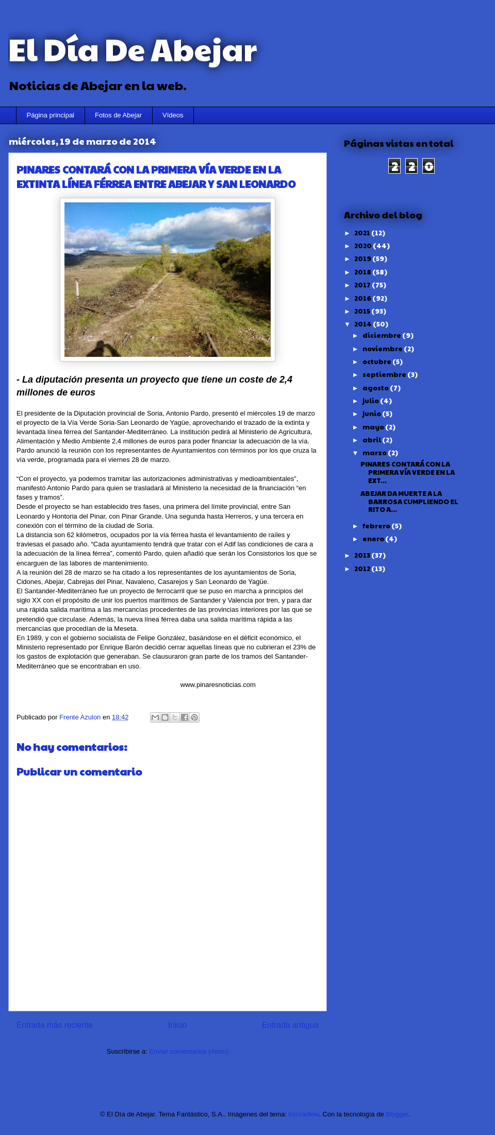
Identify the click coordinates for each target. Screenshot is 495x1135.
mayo (373, 427)
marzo (375, 452)
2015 (362, 311)
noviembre (383, 348)
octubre (377, 361)
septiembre (384, 374)
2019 (363, 258)
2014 (363, 324)
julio (371, 400)
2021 (362, 232)
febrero (376, 525)
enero (373, 538)
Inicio (177, 1025)
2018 (363, 272)
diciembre (382, 335)
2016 (363, 298)
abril (372, 439)
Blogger (397, 1114)
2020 (363, 245)
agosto (376, 387)
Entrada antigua (290, 1025)
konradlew (304, 1114)
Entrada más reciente (54, 1025)
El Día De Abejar (132, 48)
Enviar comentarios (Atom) (188, 1051)
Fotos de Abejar (118, 115)
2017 (363, 284)
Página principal (51, 115)
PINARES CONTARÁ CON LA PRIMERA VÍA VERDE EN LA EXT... (407, 472)
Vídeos (172, 115)
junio (372, 413)
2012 (362, 568)
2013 (362, 555)
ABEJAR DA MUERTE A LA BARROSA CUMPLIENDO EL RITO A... (409, 501)
